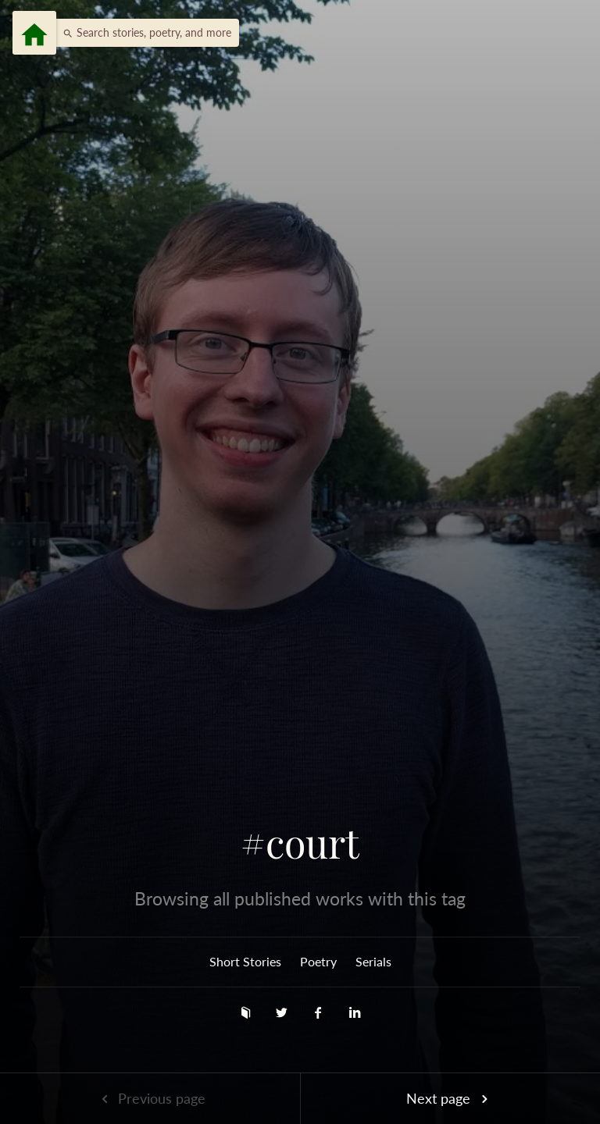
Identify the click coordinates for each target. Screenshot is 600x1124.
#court (300, 843)
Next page (450, 1098)
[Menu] (34, 33)
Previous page (150, 1098)
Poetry (318, 961)
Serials (373, 961)
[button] (143, 33)
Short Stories (245, 961)
